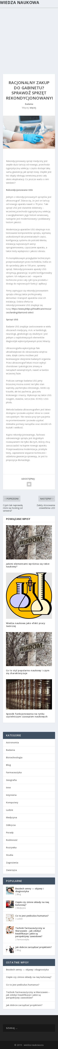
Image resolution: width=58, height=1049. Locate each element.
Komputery (12, 802)
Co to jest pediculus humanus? (32, 915)
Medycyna (11, 817)
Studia (9, 855)
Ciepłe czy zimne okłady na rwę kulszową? (32, 903)
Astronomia (12, 742)
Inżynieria (11, 795)
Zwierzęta (11, 870)
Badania (29, 104)
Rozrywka (11, 847)
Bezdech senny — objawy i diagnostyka (29, 890)
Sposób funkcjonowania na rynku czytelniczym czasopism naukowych (27, 715)
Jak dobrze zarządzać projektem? (33, 947)
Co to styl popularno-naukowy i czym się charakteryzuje (27, 672)
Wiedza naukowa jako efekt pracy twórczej (25, 624)
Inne (8, 787)
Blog (8, 764)
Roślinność (11, 840)
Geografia (11, 780)
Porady (10, 832)
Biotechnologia (14, 757)
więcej (33, 107)
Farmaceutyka (14, 772)
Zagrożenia (12, 862)
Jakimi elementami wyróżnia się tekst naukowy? (28, 565)
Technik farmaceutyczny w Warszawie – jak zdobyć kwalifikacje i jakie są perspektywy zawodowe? (30, 932)
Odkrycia (11, 825)
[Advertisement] (29, 38)
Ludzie (9, 809)
